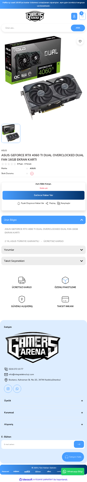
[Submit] (79, 444)
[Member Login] (74, 16)
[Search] (43, 28)
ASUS (33, 168)
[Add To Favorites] (80, 41)
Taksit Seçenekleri (14, 261)
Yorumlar (9, 250)
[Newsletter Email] (43, 444)
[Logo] (35, 16)
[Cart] (82, 16)
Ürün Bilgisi (10, 220)
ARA (78, 27)
